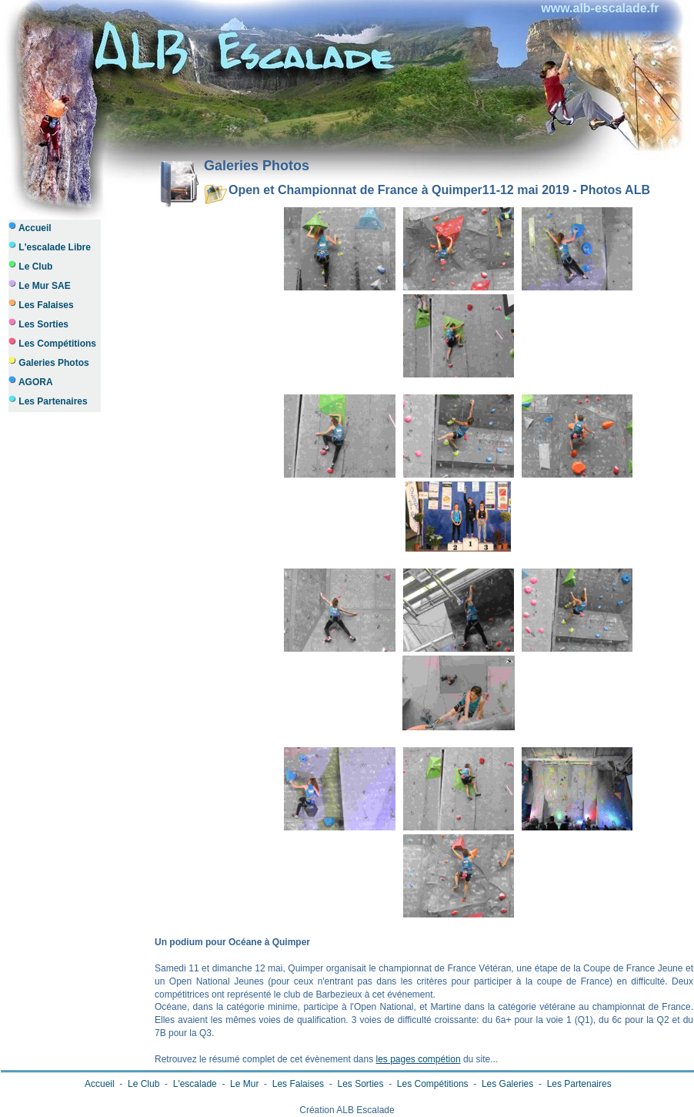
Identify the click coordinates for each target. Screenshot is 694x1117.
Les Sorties (38, 324)
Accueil (30, 227)
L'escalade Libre (49, 247)
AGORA (30, 381)
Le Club (30, 266)
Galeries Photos (48, 362)
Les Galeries (507, 1083)
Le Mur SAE (39, 285)
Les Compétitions (52, 343)
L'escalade (194, 1083)
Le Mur (245, 1083)
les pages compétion (417, 1059)
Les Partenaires (48, 401)
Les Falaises (41, 304)
